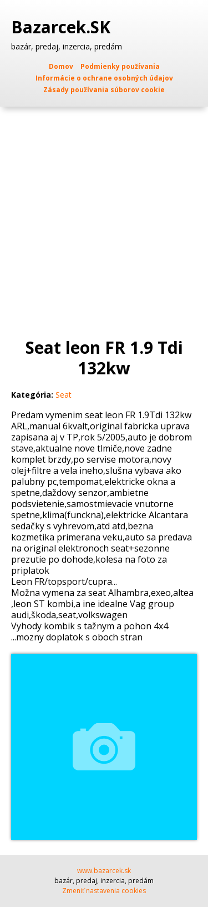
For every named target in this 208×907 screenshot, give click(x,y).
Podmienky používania (120, 66)
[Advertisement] (104, 216)
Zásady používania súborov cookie (104, 89)
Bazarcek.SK (63, 27)
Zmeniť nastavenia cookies (104, 890)
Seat (63, 394)
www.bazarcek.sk (104, 870)
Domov (61, 66)
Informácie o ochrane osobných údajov (104, 78)
